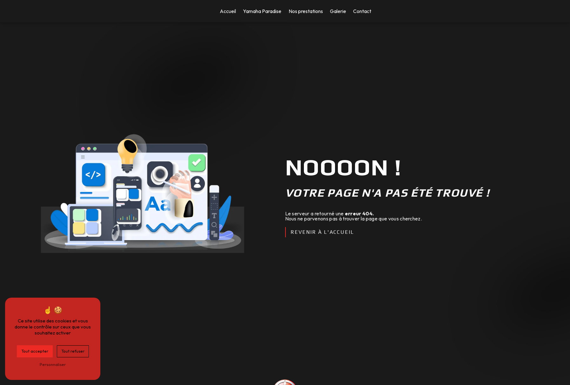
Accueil (228, 11)
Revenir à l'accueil (322, 232)
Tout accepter (34, 351)
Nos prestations (306, 11)
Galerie (338, 11)
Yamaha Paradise (262, 11)
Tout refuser (72, 351)
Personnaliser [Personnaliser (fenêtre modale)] (53, 364)
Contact (362, 11)
